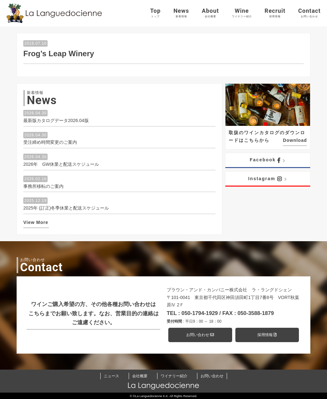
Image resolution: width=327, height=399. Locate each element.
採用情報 (267, 335)
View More (35, 222)
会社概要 (140, 376)
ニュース (111, 376)
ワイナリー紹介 (174, 376)
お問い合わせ (200, 335)
